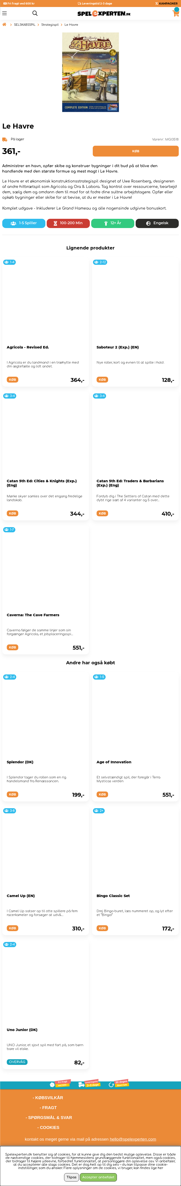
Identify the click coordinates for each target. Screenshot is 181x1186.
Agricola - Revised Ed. (28, 347)
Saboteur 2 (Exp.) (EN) (118, 347)
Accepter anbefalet (98, 1177)
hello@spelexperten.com (133, 1139)
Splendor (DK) (20, 762)
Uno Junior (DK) (22, 1030)
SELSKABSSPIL (24, 24)
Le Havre (71, 24)
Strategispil (50, 24)
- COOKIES (48, 1127)
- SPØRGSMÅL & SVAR (49, 1117)
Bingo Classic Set (113, 896)
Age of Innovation (114, 762)
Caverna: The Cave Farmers (33, 615)
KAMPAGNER (168, 3)
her (160, 1168)
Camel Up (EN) (21, 896)
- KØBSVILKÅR (32, 1097)
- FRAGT (48, 1107)
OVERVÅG (17, 1062)
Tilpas (72, 1177)
